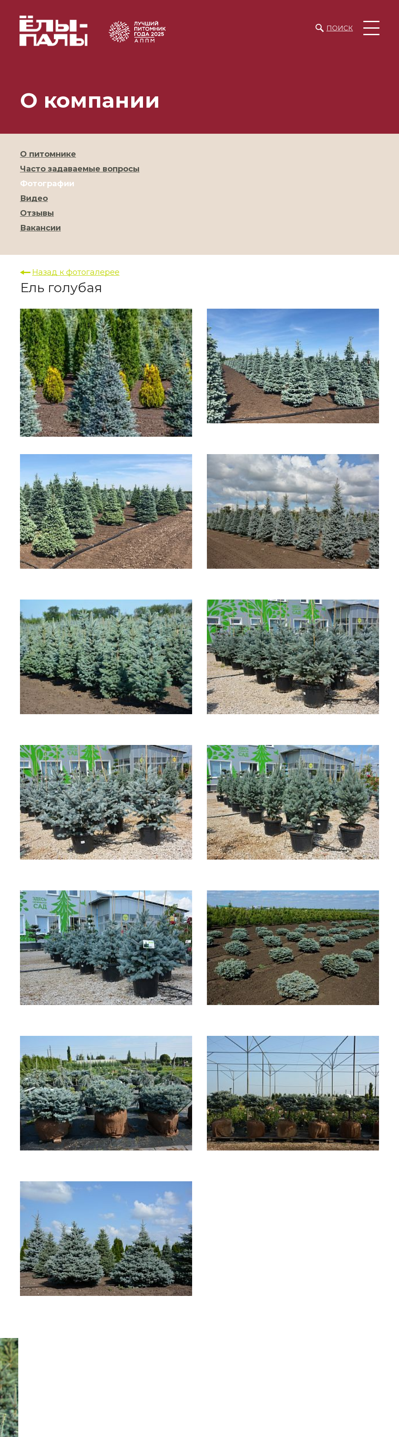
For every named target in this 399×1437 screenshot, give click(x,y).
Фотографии (47, 183)
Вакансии (40, 228)
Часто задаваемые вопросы (80, 169)
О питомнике (48, 154)
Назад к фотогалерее (76, 272)
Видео (34, 198)
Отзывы (37, 213)
